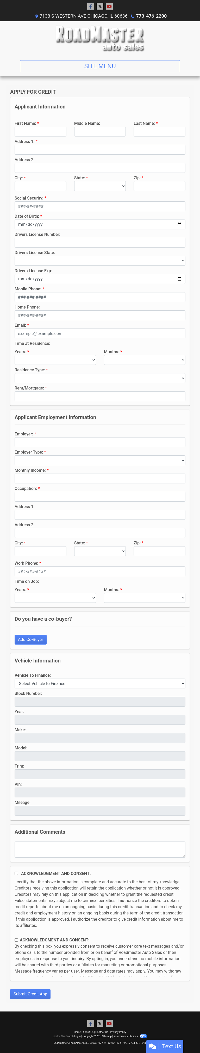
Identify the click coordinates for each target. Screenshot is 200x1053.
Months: (111, 351)
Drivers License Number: (37, 234)
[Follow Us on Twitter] (100, 6)
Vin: (18, 784)
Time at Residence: (32, 343)
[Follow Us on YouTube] (109, 6)
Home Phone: (27, 307)
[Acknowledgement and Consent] (16, 873)
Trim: (19, 766)
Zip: (137, 177)
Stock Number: (28, 693)
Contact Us (101, 1032)
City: (19, 177)
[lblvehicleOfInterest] (100, 683)
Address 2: (24, 159)
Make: (20, 729)
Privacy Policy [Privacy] (118, 1032)
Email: (20, 325)
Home (77, 1032)
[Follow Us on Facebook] (90, 6)
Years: (20, 351)
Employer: (24, 434)
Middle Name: (87, 123)
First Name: (25, 123)
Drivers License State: (35, 252)
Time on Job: (27, 581)
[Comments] (100, 850)
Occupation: (26, 488)
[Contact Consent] (16, 940)
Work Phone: (26, 563)
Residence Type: (30, 369)
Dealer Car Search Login (67, 1036)
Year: (19, 711)
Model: (21, 748)
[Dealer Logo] (100, 38)
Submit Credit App (30, 994)
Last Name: (144, 123)
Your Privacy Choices (130, 1036)
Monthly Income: (30, 470)
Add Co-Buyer (30, 639)
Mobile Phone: (28, 288)
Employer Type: (29, 452)
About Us (88, 1032)
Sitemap (107, 1036)
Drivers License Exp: (33, 270)
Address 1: (24, 141)
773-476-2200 (151, 16)
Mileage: (22, 802)
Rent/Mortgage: (29, 388)
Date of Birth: (27, 216)
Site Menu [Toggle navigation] (100, 66)
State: (79, 177)
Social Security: (29, 198)
